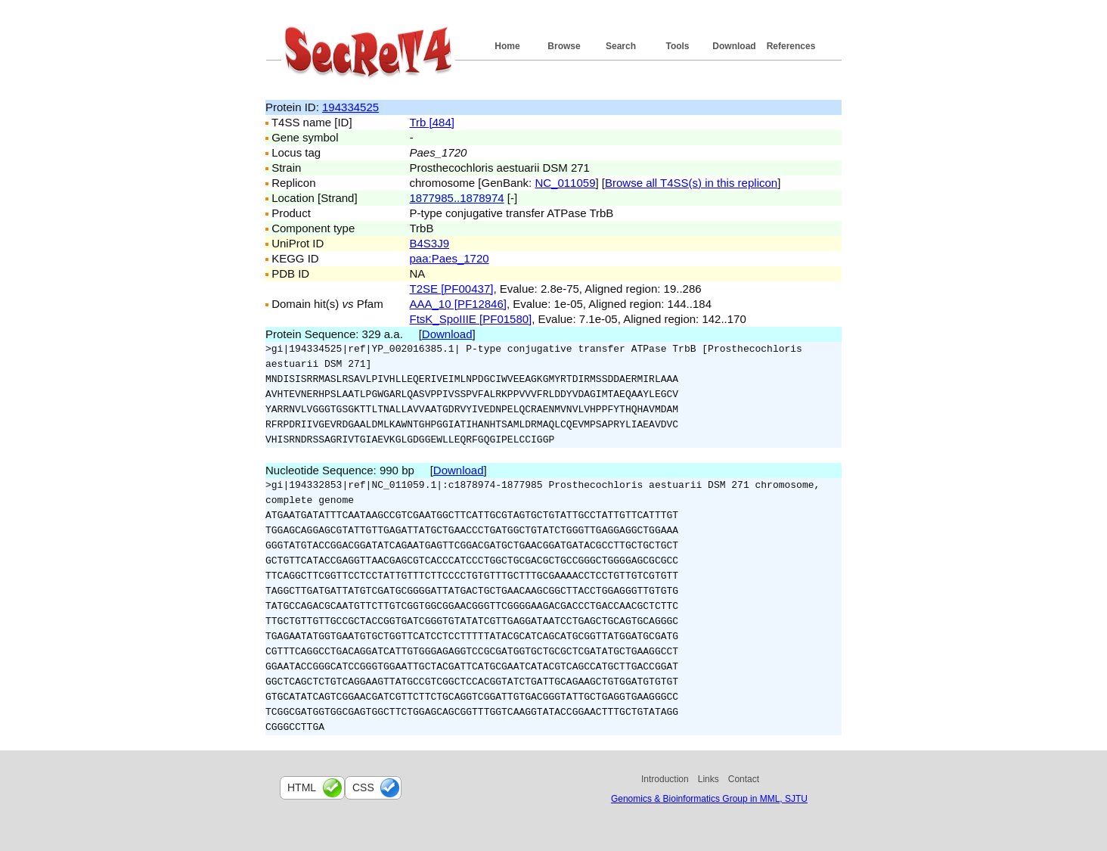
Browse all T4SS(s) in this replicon (691, 182)
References (791, 46)
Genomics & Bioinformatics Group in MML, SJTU (709, 799)
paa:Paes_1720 (449, 258)
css (363, 787)
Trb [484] (432, 122)
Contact (743, 779)
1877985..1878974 (457, 197)
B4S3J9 (430, 243)
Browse (563, 46)
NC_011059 (565, 182)
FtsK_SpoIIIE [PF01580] (471, 318)
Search (621, 46)
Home (507, 46)
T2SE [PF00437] (452, 288)
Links (708, 779)
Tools (677, 46)
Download (733, 46)
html (301, 787)
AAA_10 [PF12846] (458, 303)
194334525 (350, 107)
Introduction (665, 779)
